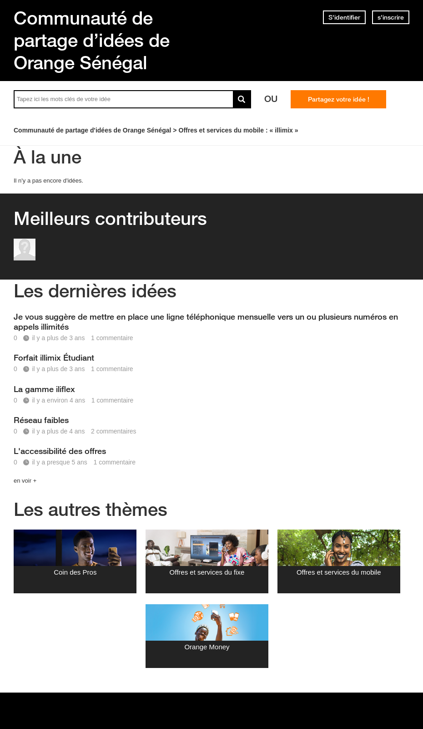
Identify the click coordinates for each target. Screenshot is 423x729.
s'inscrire (391, 17)
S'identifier (344, 17)
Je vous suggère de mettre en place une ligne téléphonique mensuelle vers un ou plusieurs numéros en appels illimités (206, 321)
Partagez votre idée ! (338, 99)
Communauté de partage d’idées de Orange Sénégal (92, 40)
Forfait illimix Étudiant (54, 357)
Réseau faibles (41, 420)
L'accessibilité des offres (60, 451)
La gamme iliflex (44, 389)
